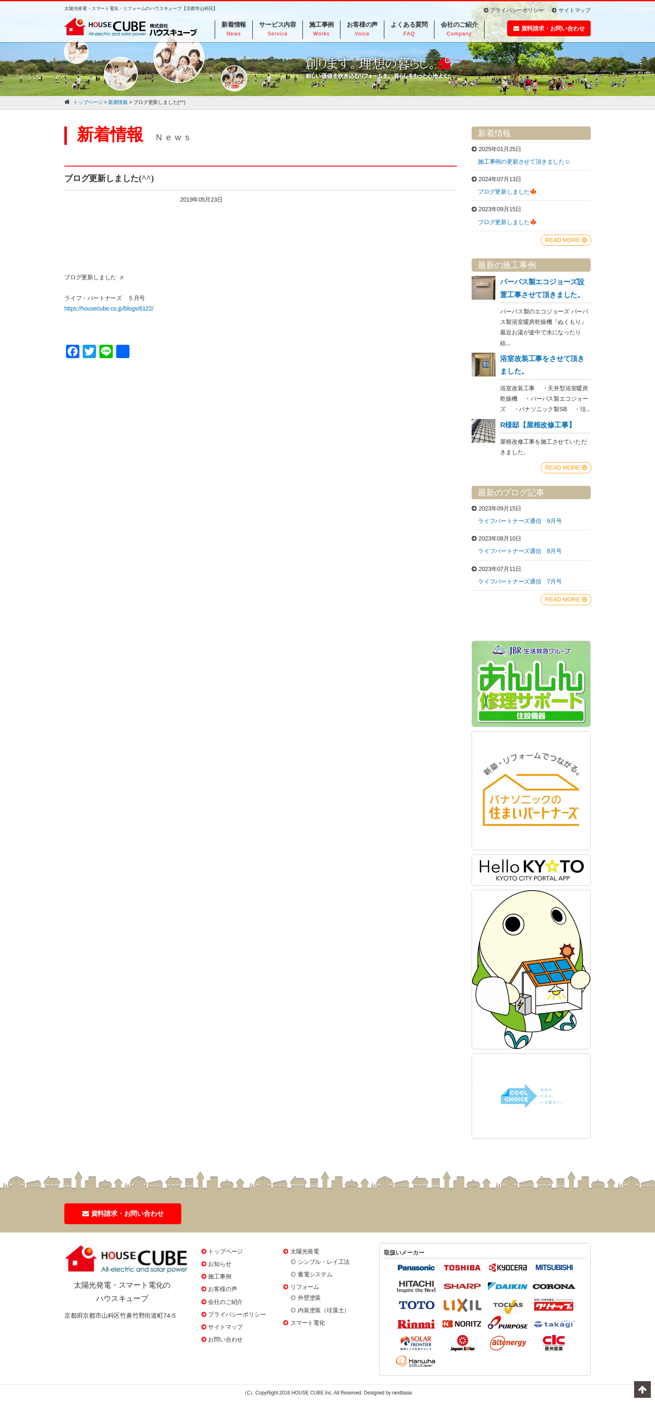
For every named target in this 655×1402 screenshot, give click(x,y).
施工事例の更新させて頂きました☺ (524, 161)
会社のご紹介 (225, 1301)
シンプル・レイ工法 (324, 1261)
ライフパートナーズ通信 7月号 (520, 581)
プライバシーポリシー (514, 10)
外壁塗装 (309, 1297)
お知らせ (219, 1264)
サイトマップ (571, 10)
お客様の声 (222, 1289)
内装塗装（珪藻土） (324, 1310)
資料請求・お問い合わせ (549, 28)
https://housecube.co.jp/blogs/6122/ (108, 308)
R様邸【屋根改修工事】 (537, 425)
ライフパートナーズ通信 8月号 (520, 551)
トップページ (225, 1251)
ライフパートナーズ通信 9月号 (520, 521)
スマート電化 (307, 1322)
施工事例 (219, 1276)
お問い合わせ (225, 1339)
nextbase (402, 1393)
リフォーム (304, 1286)
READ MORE (566, 240)
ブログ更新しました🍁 (507, 191)
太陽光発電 (304, 1251)
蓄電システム (315, 1274)
